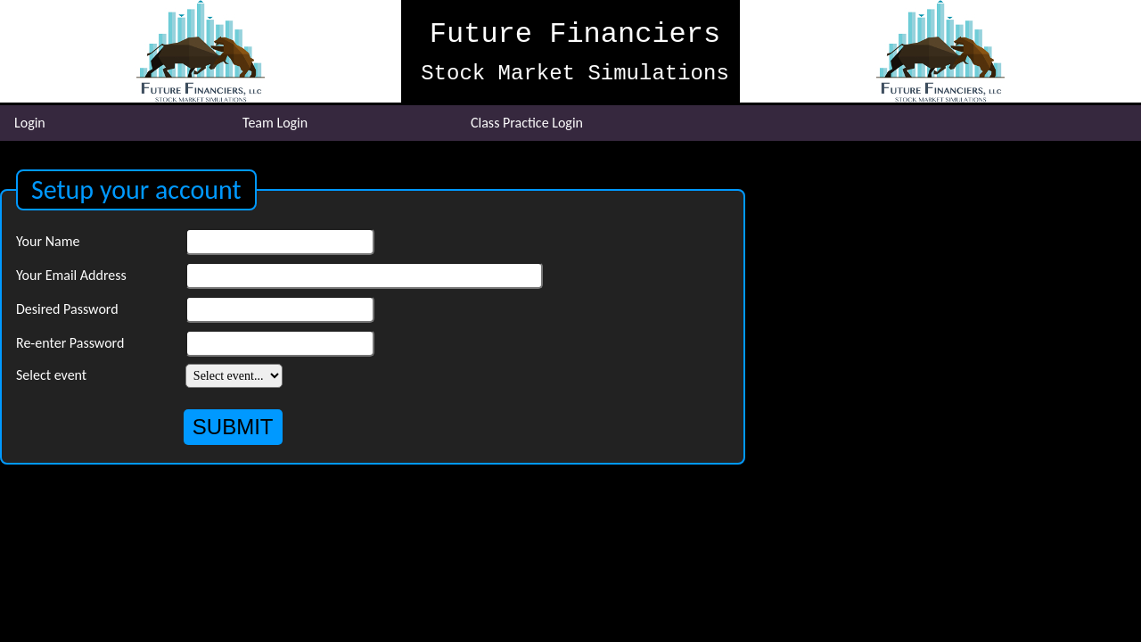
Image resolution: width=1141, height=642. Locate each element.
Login (29, 122)
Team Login (275, 122)
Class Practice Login (527, 122)
